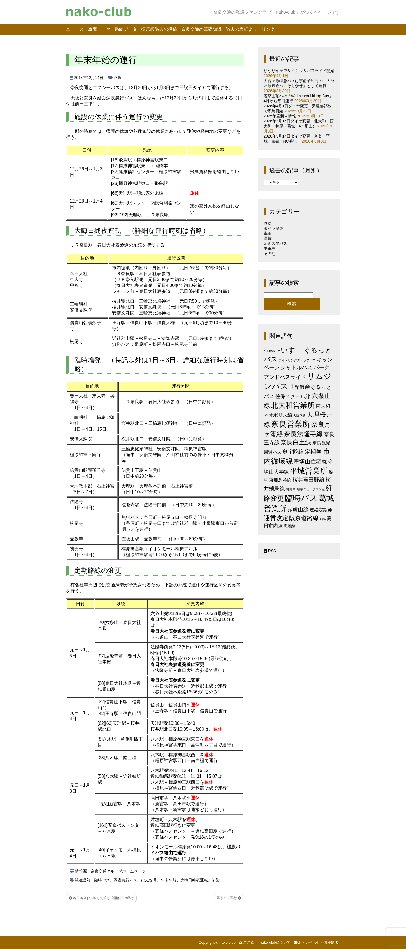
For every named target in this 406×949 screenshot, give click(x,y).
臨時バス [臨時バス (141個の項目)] (301, 497)
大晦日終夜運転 (194, 880)
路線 (118, 77)
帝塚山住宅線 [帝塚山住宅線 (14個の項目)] (310, 461)
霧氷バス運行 (229, 898)
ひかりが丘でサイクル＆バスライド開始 (299, 70)
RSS (270, 551)
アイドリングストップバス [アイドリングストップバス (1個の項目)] (297, 360)
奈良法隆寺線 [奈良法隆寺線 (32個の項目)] (303, 433)
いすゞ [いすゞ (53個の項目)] (292, 350)
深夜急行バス (125, 880)
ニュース (75, 29)
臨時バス (102, 880)
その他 (269, 253)
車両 (268, 233)
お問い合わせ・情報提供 (316, 942)
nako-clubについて (274, 942)
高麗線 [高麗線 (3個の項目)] (289, 526)
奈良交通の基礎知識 (201, 29)
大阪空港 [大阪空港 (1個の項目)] (299, 415)
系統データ (126, 29)
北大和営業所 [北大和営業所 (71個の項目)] (293, 405)
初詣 (216, 880)
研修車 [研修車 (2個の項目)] (291, 489)
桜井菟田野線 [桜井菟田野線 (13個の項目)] (308, 480)
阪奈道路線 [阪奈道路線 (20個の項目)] (304, 518)
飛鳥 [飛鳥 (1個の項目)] (323, 519)
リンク (268, 29)
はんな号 (149, 880)
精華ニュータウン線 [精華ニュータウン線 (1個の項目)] (311, 489)
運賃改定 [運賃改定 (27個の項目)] (276, 517)
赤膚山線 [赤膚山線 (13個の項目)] (297, 509)
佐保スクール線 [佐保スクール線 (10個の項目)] (292, 396)
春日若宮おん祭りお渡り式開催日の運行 (101, 898)
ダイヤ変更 (273, 228)
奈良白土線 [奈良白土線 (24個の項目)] (295, 442)
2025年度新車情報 (280, 116)
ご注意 (247, 942)
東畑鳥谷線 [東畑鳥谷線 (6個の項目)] (280, 479)
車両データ (99, 29)
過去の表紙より (241, 29)
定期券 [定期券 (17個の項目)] (313, 452)
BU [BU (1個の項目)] (266, 351)
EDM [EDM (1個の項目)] (272, 351)
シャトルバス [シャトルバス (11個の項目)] (296, 367)
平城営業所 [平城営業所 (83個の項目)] (309, 471)
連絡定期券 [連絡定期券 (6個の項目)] (321, 509)
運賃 (268, 238)
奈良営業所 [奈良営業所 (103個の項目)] (290, 424)
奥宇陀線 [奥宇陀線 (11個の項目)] (293, 452)
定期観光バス (275, 243)
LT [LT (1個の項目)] (278, 351)
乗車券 (269, 248)
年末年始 (169, 880)
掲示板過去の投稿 (159, 29)
